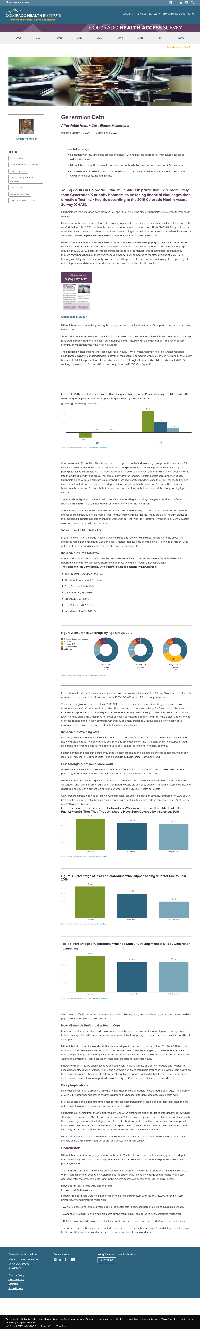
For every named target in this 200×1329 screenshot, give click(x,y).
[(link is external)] (170, 3)
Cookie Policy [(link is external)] (16, 1279)
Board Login (15, 1288)
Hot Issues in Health (174, 14)
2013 (140, 38)
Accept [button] (61, 1326)
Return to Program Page (178, 47)
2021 (59, 38)
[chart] (126, 421)
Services (141, 14)
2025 (18, 38)
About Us (128, 14)
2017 (99, 38)
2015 (120, 38)
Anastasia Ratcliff (26, 139)
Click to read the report (74, 317)
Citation (13, 1284)
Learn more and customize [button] (21, 1326)
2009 (181, 38)
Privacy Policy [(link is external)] (16, 1275)
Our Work (154, 14)
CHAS (191, 14)
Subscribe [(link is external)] (106, 1260)
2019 (79, 38)
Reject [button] (45, 1326)
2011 (161, 38)
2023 (39, 38)
